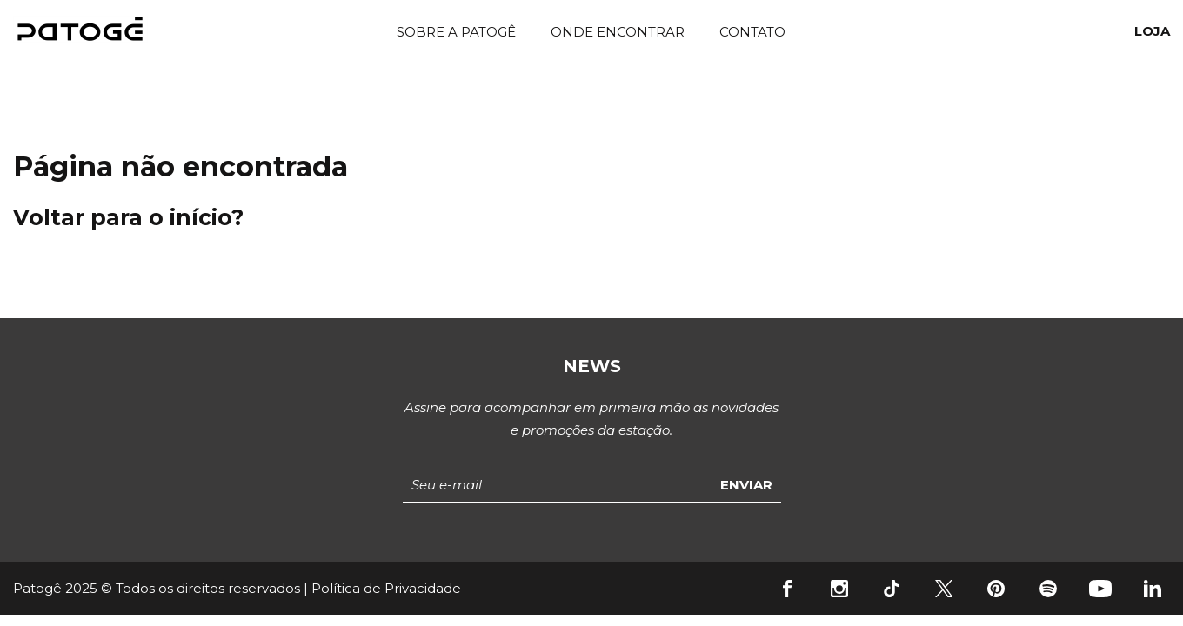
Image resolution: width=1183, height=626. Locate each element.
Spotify (1048, 588)
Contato (752, 31)
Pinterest (996, 588)
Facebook (787, 588)
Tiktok (891, 588)
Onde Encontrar (618, 31)
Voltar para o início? (128, 217)
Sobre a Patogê (456, 31)
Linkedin (1152, 588)
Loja (1152, 31)
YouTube (1100, 588)
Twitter (943, 588)
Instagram (839, 588)
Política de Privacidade (386, 588)
